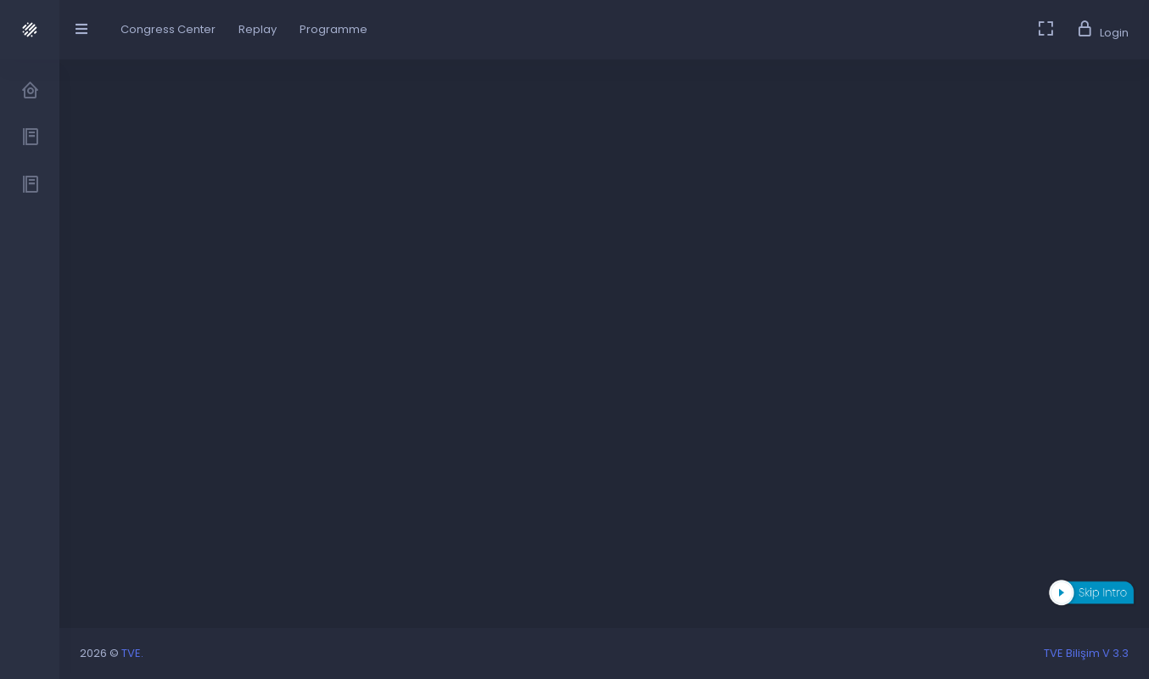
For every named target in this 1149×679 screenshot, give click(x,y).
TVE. (132, 653)
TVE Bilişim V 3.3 (1086, 653)
